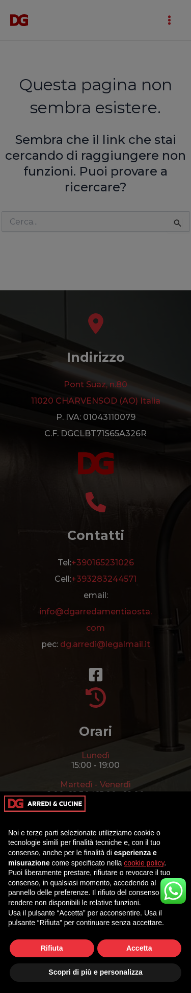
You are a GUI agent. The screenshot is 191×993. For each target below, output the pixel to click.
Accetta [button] (139, 948)
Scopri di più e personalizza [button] (95, 972)
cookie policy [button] (144, 863)
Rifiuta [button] (52, 948)
